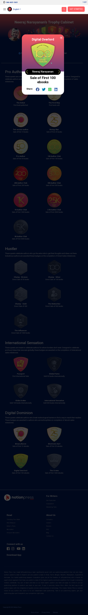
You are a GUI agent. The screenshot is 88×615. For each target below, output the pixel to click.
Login (85, 2)
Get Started (76, 9)
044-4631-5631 (12, 2)
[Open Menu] (4, 9)
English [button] (16, 9)
